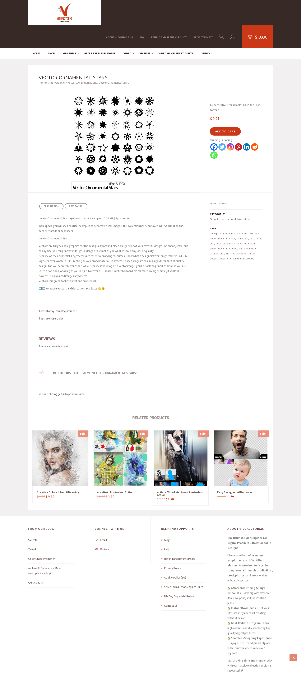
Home (36, 30)
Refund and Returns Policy (169, 12)
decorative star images (229, 220)
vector (213, 235)
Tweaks (33, 526)
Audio (206, 30)
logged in (59, 371)
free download (247, 225)
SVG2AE (33, 517)
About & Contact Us (119, 12)
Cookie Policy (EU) (175, 554)
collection (242, 215)
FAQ (141, 12)
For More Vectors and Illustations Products (72, 265)
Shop (51, 30)
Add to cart (225, 108)
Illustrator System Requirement (58, 288)
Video (127, 30)
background (217, 210)
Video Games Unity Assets (175, 30)
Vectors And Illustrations (82, 60)
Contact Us (170, 583)
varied (251, 230)
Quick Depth (35, 559)
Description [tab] (51, 183)
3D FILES (145, 30)
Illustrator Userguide (51, 295)
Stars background (236, 230)
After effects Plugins (99, 30)
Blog (167, 517)
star (222, 230)
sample (214, 230)
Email (101, 517)
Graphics (69, 30)
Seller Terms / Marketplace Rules (183, 564)
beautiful (230, 210)
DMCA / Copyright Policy (179, 573)
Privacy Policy (203, 12)
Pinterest (103, 526)
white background (243, 235)
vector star (225, 235)
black (232, 215)
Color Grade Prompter (41, 536)
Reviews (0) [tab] (76, 183)
